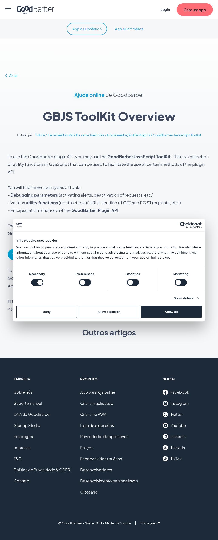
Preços (86, 447)
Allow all (171, 312)
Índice (40, 135)
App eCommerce (129, 29)
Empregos (23, 436)
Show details (184, 298)
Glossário (89, 491)
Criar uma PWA (93, 413)
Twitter (173, 414)
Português (150, 522)
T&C (18, 458)
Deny (47, 312)
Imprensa (22, 447)
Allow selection (108, 312)
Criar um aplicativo (96, 402)
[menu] (8, 9)
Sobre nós (23, 391)
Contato (21, 480)
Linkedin (174, 436)
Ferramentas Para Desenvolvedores (76, 135)
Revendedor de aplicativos (104, 436)
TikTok (172, 458)
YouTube (174, 425)
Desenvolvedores (96, 469)
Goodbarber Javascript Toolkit (177, 135)
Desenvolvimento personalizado (109, 480)
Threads (174, 447)
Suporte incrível (28, 402)
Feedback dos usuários (101, 458)
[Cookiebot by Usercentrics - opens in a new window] (183, 225)
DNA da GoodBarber (32, 413)
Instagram (176, 402)
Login (165, 9)
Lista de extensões (97, 424)
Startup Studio (27, 424)
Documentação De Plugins (128, 135)
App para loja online (97, 391)
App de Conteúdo (87, 29)
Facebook (176, 391)
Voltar (11, 75)
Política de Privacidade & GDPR (42, 469)
